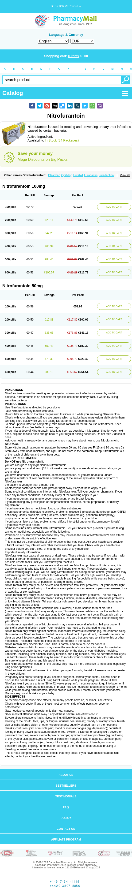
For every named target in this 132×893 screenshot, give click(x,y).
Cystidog (66, 175)
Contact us (66, 828)
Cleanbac (54, 175)
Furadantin (90, 175)
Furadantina (106, 175)
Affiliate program (66, 839)
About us (65, 775)
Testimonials (65, 796)
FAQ (66, 807)
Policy (66, 818)
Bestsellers (66, 785)
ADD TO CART (114, 207)
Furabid (78, 175)
